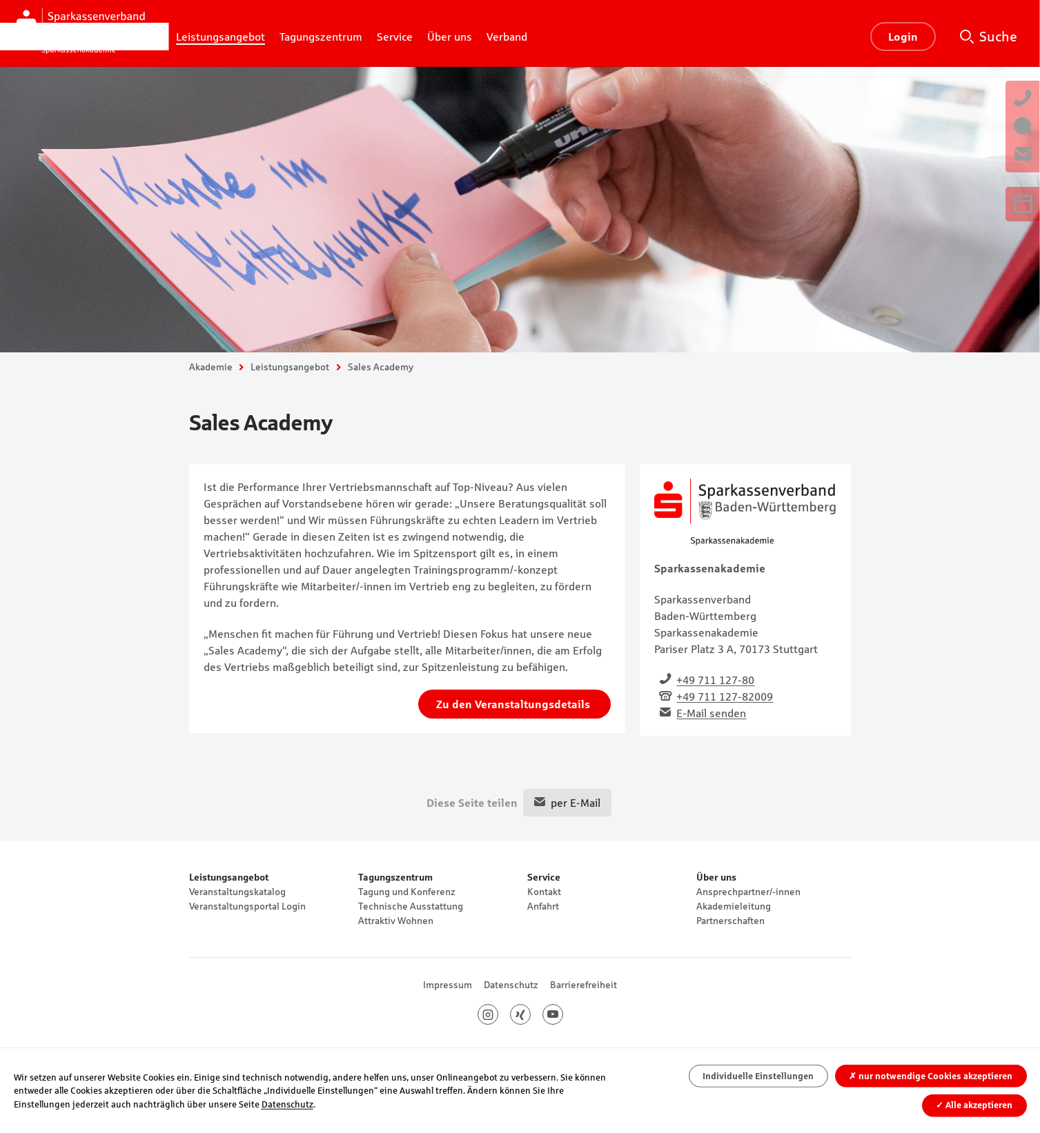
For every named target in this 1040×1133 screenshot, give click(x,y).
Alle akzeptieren (974, 1105)
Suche (998, 36)
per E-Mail (575, 802)
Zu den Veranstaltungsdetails (514, 704)
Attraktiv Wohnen (395, 920)
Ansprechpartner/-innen (748, 891)
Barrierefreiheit (583, 984)
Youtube (562, 1014)
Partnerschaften (730, 920)
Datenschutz (511, 984)
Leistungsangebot (290, 366)
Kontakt (544, 891)
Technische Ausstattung (410, 906)
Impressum (447, 984)
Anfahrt (543, 906)
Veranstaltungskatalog (237, 891)
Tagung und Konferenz (406, 891)
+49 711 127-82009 (724, 696)
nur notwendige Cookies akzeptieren (930, 1076)
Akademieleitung (733, 906)
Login (903, 36)
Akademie (211, 366)
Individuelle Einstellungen (758, 1076)
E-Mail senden (711, 713)
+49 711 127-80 (715, 680)
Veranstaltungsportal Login (247, 906)
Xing (530, 1014)
